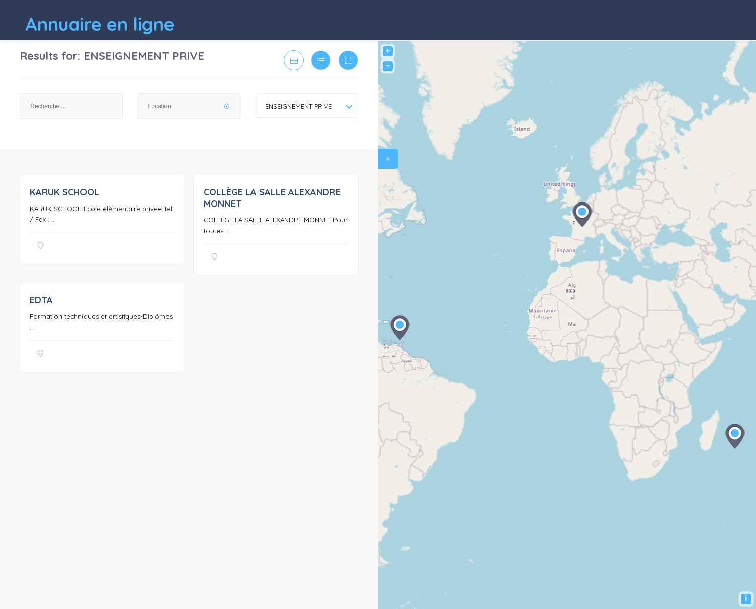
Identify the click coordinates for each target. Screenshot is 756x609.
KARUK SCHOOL (64, 192)
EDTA (41, 300)
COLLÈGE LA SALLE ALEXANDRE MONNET (272, 198)
